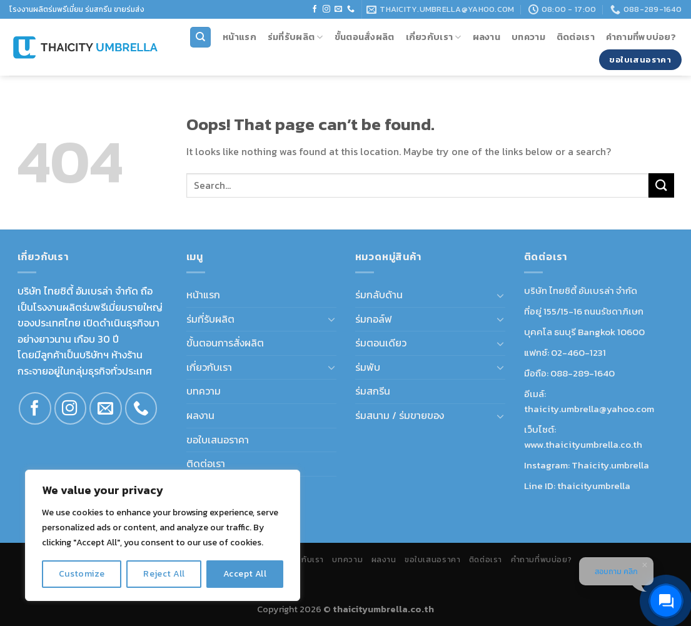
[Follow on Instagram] (326, 9)
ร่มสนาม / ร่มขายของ (399, 415)
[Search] (200, 37)
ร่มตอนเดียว (380, 342)
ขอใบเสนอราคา (217, 439)
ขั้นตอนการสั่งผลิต (225, 342)
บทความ (528, 37)
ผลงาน (486, 37)
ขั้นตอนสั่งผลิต (365, 37)
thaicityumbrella (593, 485)
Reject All (163, 573)
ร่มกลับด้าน (379, 294)
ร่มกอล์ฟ (373, 318)
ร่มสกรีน (372, 390)
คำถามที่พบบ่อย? (641, 37)
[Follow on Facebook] (314, 9)
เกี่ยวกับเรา (434, 37)
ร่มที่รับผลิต (295, 37)
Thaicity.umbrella (610, 465)
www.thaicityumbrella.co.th (583, 444)
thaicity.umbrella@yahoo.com (589, 408)
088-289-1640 (582, 373)
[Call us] (351, 9)
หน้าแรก (239, 37)
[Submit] (660, 185)
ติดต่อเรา (576, 37)
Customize (82, 573)
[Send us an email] (338, 9)
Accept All (244, 573)
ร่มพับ (367, 367)
